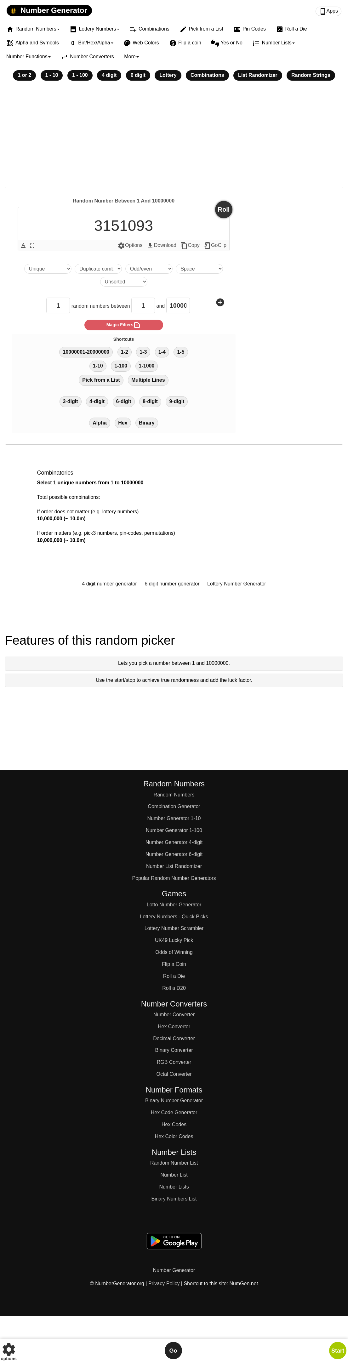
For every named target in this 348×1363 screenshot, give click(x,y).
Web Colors (141, 43)
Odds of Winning (173, 952)
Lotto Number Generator (174, 904)
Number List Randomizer (174, 866)
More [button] (131, 56)
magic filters (123, 325)
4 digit (109, 75)
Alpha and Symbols (32, 43)
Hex (122, 422)
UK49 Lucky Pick (174, 940)
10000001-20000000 (86, 352)
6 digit (138, 75)
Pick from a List (201, 29)
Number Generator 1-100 (174, 830)
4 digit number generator (109, 583)
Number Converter (174, 1014)
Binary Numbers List (174, 1198)
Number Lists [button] (273, 43)
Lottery (167, 75)
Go (173, 1351)
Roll (224, 209)
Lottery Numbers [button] (94, 29)
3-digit (70, 401)
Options (129, 245)
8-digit (150, 401)
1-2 (124, 352)
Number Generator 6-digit (174, 854)
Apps (328, 11)
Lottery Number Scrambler (174, 928)
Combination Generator (174, 806)
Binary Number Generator (174, 1100)
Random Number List (174, 1163)
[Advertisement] (174, 138)
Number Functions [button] (28, 56)
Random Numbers (174, 794)
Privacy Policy (164, 1283)
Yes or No (226, 43)
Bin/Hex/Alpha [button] (91, 43)
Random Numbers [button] (33, 29)
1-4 (162, 352)
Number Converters (87, 57)
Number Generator (47, 11)
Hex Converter (174, 1026)
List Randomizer (257, 75)
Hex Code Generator (174, 1112)
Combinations (149, 29)
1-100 (120, 365)
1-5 (180, 352)
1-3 (143, 352)
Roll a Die (291, 29)
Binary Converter (174, 1050)
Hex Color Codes (174, 1136)
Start (337, 1351)
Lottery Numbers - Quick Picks (174, 916)
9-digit (176, 401)
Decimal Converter (174, 1038)
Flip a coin (185, 43)
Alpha (99, 422)
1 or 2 (24, 75)
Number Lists (174, 1186)
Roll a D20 (174, 988)
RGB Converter (174, 1062)
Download (161, 245)
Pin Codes (249, 29)
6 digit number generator (172, 583)
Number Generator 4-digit (174, 842)
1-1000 (147, 365)
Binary (147, 422)
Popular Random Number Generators (174, 878)
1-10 (98, 365)
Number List (173, 1175)
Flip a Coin (174, 964)
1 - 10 (51, 75)
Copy (189, 245)
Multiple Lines (148, 380)
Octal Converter (173, 1074)
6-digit (123, 401)
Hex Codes (174, 1124)
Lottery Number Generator (236, 583)
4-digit (97, 401)
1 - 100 (80, 75)
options (9, 1350)
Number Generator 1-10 (174, 818)
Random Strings (310, 75)
